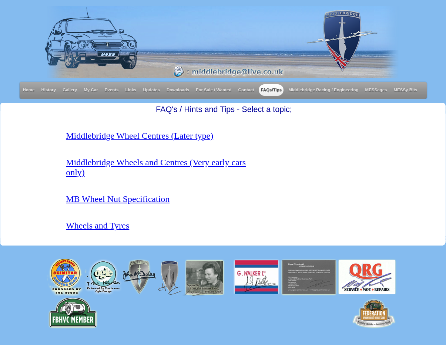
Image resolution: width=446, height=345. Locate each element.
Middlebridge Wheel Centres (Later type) (139, 136)
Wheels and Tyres (97, 225)
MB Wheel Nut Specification (118, 199)
